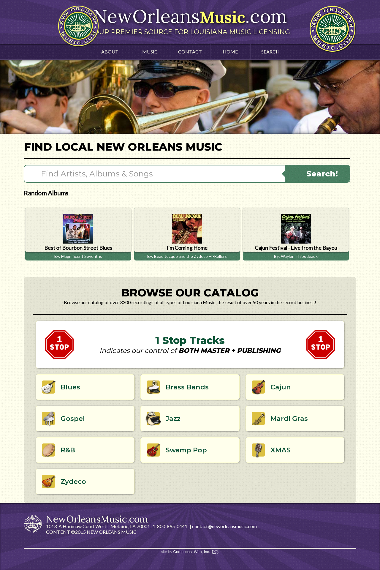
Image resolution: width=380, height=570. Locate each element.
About (109, 51)
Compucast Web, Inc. (191, 552)
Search (270, 51)
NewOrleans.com (190, 20)
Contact (190, 51)
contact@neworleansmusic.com (224, 526)
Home (230, 51)
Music (150, 51)
